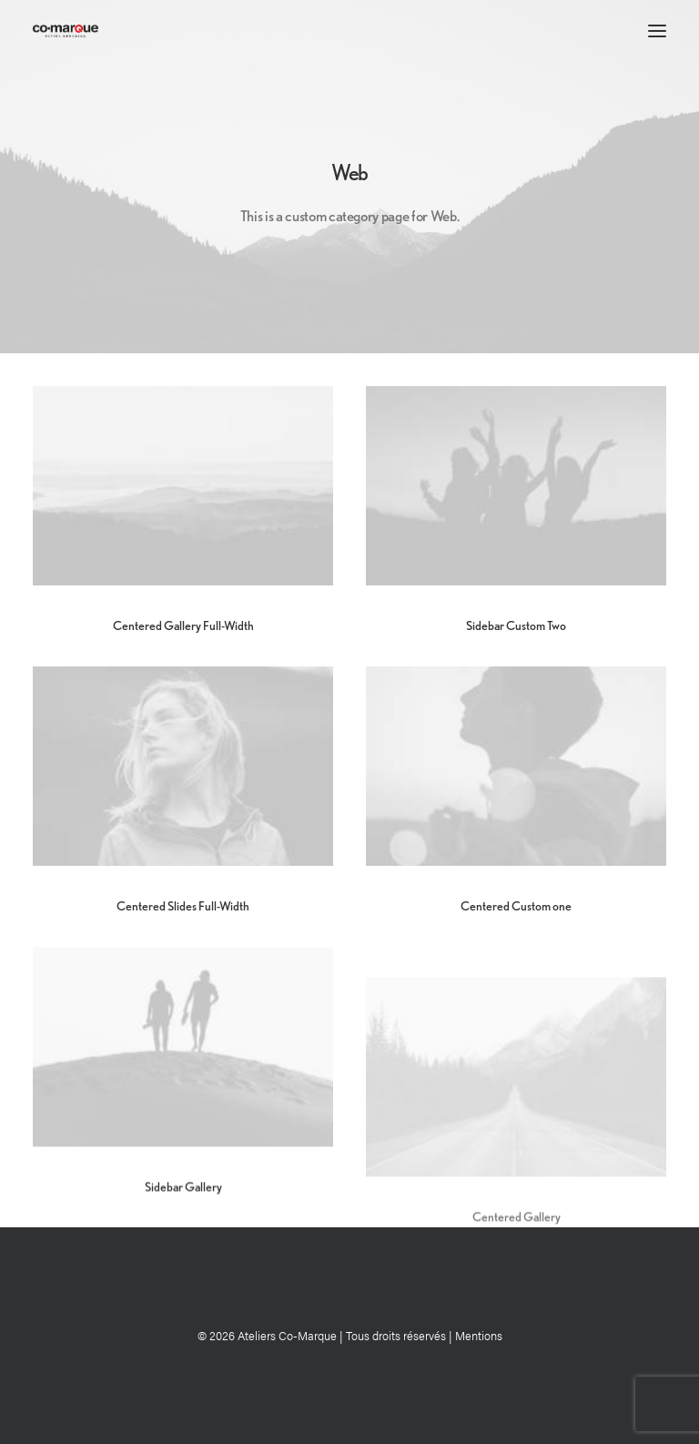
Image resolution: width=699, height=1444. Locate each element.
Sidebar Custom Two (516, 625)
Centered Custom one (516, 906)
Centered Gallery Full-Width (183, 625)
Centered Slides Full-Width (182, 906)
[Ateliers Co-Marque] (65, 31)
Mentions (478, 1335)
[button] (657, 31)
